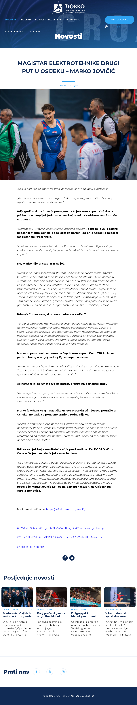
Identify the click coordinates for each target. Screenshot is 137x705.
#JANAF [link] (82, 537)
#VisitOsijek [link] (66, 528)
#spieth (39, 546)
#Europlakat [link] (97, 537)
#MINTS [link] (47, 537)
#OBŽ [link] (54, 528)
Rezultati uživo (15, 31)
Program (25, 20)
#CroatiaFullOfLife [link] (29, 537)
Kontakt (35, 31)
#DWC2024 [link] (24, 528)
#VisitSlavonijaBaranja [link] (89, 528)
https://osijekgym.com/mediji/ (65, 509)
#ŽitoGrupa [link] (60, 537)
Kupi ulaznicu (119, 20)
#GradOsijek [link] (41, 528)
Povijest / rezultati (48, 20)
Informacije (72, 20)
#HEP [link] (72, 537)
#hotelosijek (25, 546)
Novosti (10, 20)
